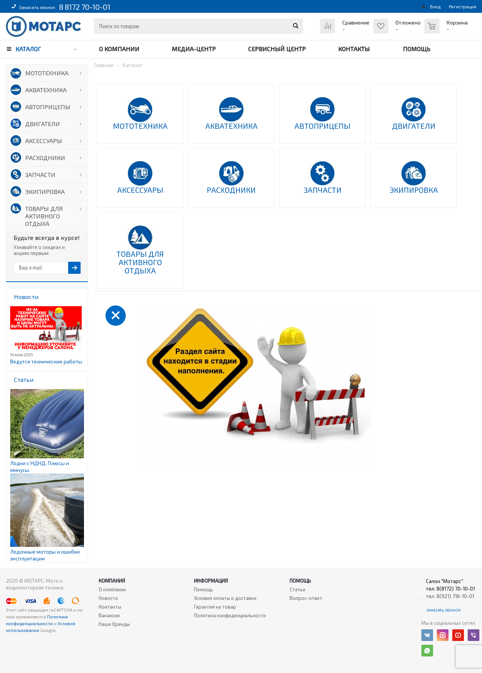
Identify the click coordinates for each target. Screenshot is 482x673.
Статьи (297, 589)
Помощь (416, 48)
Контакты (354, 48)
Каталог (28, 48)
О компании (119, 48)
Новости (108, 598)
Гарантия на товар (215, 607)
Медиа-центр (194, 48)
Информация (211, 581)
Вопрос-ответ (306, 598)
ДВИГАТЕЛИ (42, 123)
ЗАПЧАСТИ (40, 174)
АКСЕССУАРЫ (43, 140)
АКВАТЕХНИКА (46, 89)
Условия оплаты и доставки (225, 598)
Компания (112, 581)
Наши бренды (114, 624)
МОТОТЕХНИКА (47, 72)
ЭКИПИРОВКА (45, 191)
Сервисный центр (277, 48)
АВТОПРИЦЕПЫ (47, 106)
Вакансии (109, 615)
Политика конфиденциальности (230, 615)
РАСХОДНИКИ (45, 157)
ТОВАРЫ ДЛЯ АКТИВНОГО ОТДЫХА (44, 216)
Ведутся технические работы (46, 361)
